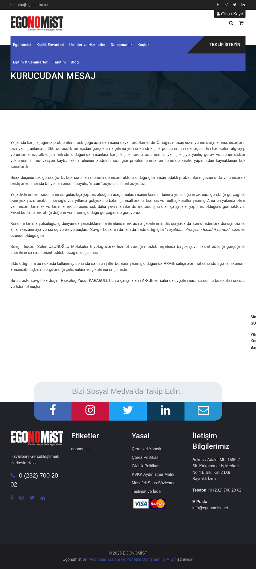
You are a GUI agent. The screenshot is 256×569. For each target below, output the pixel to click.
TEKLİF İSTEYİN (225, 44)
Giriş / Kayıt (230, 13)
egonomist (80, 449)
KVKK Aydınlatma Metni (153, 474)
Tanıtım (59, 62)
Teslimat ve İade (146, 491)
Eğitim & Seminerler (30, 62)
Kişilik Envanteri (50, 44)
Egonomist (22, 44)
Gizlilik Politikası (146, 466)
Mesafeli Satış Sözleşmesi (155, 483)
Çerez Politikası (146, 457)
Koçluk (144, 44)
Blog (75, 62)
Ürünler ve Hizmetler (87, 44)
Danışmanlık (121, 44)
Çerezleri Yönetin (147, 449)
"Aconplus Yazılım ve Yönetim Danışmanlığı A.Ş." (132, 559)
